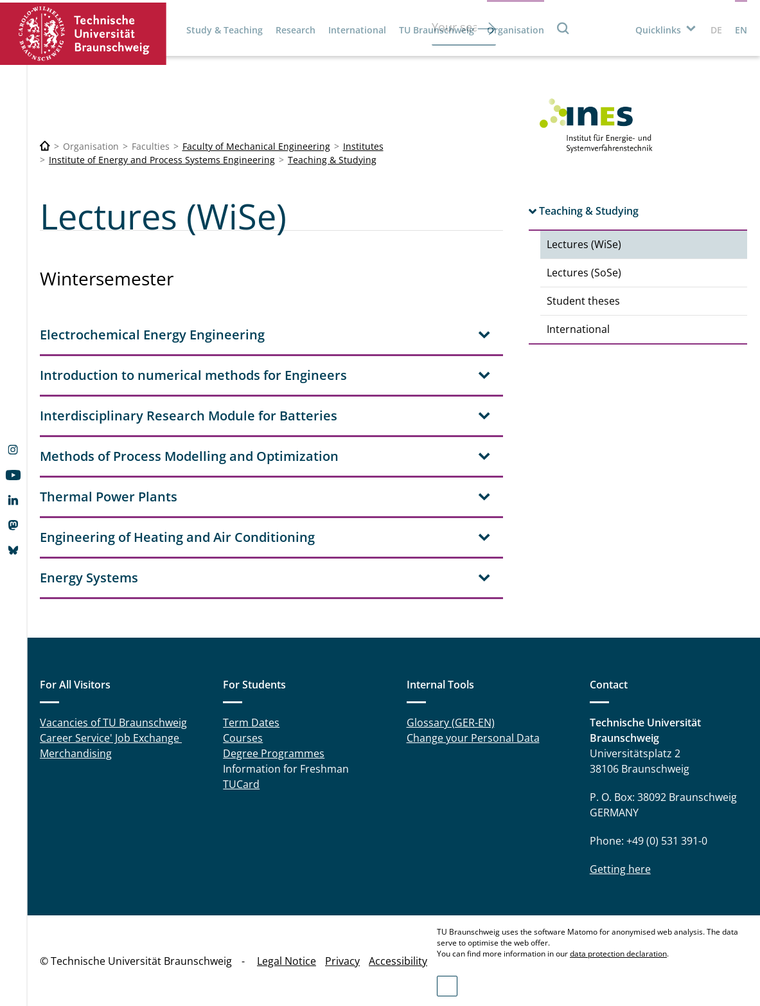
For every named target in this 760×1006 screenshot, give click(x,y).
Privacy (342, 961)
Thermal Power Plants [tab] (108, 496)
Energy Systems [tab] (89, 577)
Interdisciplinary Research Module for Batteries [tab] (188, 415)
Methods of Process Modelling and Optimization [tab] (189, 456)
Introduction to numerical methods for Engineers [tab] (193, 375)
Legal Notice (286, 961)
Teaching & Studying (332, 160)
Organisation (515, 30)
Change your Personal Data (473, 738)
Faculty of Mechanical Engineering (256, 146)
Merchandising (76, 753)
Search (563, 28)
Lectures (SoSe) (584, 272)
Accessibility (398, 961)
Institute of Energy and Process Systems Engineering (162, 160)
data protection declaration (618, 953)
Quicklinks (658, 30)
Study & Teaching (224, 30)
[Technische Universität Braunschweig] (45, 146)
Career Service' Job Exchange (111, 738)
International (357, 30)
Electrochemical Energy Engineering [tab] (152, 334)
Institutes (363, 146)
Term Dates (251, 722)
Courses (243, 738)
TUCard (241, 784)
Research (295, 30)
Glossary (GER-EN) (451, 722)
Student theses (583, 301)
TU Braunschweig (436, 30)
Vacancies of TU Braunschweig (113, 722)
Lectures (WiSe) (584, 244)
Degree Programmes (273, 753)
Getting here (620, 869)
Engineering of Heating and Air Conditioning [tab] (177, 537)
